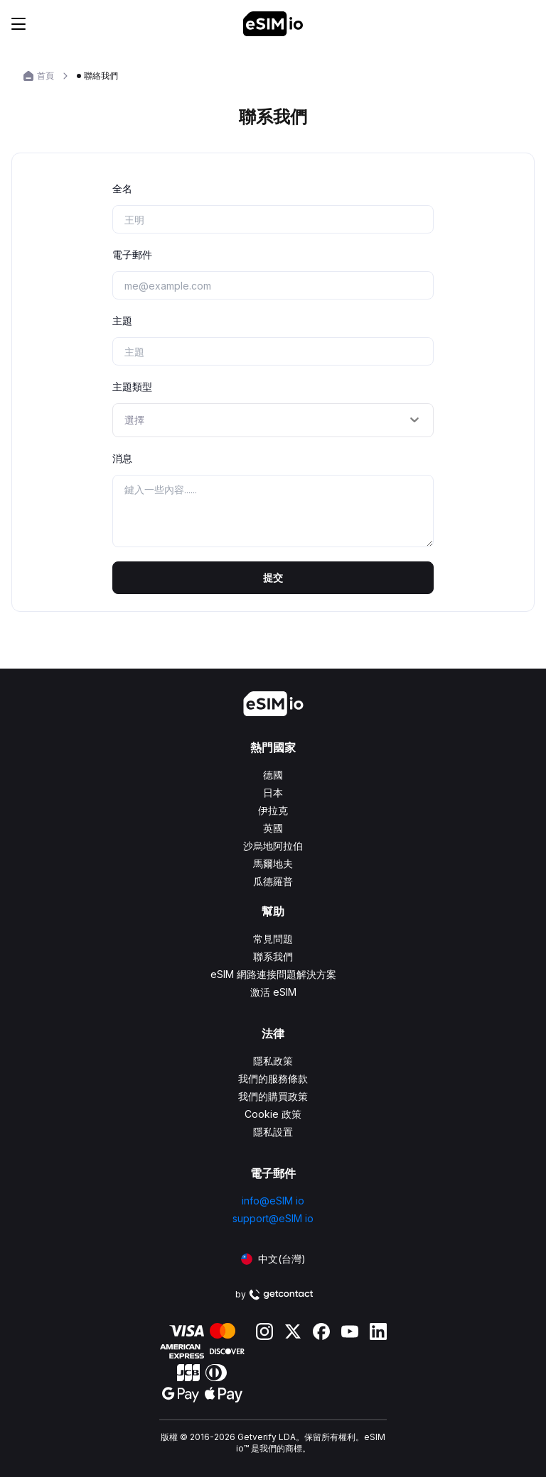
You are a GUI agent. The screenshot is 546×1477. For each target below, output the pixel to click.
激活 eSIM (273, 992)
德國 (273, 775)
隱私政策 (273, 1061)
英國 (273, 828)
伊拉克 (273, 810)
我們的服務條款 (273, 1078)
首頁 (45, 75)
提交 (273, 577)
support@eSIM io (273, 1218)
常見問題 (273, 939)
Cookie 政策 (273, 1114)
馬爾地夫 (273, 863)
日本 (273, 792)
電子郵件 (132, 254)
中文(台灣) (273, 1259)
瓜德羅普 (273, 881)
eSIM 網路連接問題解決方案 (273, 974)
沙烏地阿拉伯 (273, 846)
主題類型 (132, 386)
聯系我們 (273, 956)
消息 (122, 458)
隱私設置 (273, 1132)
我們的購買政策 (273, 1096)
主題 (122, 320)
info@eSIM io (273, 1201)
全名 (122, 188)
